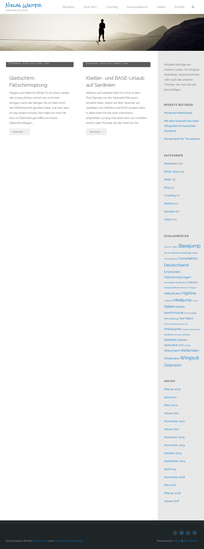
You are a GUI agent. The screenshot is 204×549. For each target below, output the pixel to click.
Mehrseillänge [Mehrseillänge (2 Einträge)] (171, 318)
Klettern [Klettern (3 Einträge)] (180, 306)
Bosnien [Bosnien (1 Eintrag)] (167, 253)
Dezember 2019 (174, 437)
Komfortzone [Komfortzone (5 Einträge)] (174, 312)
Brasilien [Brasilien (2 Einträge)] (175, 252)
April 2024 (170, 397)
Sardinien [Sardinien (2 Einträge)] (169, 334)
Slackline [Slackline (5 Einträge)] (170, 339)
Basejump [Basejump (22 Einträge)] (189, 246)
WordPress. (191, 540)
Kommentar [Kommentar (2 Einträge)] (190, 313)
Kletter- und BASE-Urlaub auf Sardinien (115, 123)
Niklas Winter (23, 5)
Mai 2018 (169, 485)
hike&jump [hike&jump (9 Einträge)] (182, 300)
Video (46, 105)
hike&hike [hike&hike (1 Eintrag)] (168, 301)
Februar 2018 (172, 493)
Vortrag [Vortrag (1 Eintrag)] (187, 345)
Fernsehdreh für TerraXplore (182, 138)
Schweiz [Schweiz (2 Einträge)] (185, 334)
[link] (193, 7)
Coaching (170, 195)
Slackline (169, 211)
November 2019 (174, 445)
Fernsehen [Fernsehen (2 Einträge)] (169, 282)
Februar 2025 (172, 389)
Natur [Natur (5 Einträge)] (189, 318)
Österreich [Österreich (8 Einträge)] (173, 365)
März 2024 (171, 405)
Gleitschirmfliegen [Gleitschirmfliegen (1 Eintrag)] (188, 288)
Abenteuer (16, 105)
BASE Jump (29, 105)
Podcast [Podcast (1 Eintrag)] (185, 329)
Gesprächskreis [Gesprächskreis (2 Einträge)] (172, 287)
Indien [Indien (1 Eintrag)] (195, 301)
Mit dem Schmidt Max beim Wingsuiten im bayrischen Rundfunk (181, 126)
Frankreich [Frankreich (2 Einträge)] (181, 282)
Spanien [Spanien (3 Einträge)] (182, 339)
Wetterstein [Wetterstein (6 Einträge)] (190, 350)
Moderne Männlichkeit (178, 112)
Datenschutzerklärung (68, 540)
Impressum (40, 540)
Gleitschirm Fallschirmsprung (28, 123)
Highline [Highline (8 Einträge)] (189, 293)
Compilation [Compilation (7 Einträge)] (188, 258)
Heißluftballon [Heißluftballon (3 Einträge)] (172, 293)
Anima (176, 540)
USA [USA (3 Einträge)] (181, 345)
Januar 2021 (171, 413)
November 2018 (174, 477)
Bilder (39, 105)
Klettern (117, 105)
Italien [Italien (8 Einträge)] (169, 306)
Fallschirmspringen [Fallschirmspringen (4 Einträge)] (177, 277)
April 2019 (170, 469)
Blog (167, 187)
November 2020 (174, 421)
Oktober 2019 (173, 453)
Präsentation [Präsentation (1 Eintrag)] (194, 329)
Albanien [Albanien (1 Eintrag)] (168, 247)
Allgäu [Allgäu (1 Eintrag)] (175, 247)
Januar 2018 (171, 501)
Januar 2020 (171, 429)
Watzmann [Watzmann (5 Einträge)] (172, 350)
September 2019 (174, 461)
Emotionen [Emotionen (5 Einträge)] (172, 272)
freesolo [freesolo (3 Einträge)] (192, 282)
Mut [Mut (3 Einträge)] (182, 318)
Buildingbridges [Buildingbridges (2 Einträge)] (189, 252)
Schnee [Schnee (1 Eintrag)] (177, 335)
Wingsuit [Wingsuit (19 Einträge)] (189, 358)
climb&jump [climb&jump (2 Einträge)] (170, 258)
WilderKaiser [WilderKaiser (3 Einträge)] (171, 358)
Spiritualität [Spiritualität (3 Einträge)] (171, 345)
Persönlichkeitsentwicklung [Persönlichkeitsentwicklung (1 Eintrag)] (176, 324)
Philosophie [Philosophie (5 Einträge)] (172, 329)
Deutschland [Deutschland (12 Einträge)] (176, 265)
